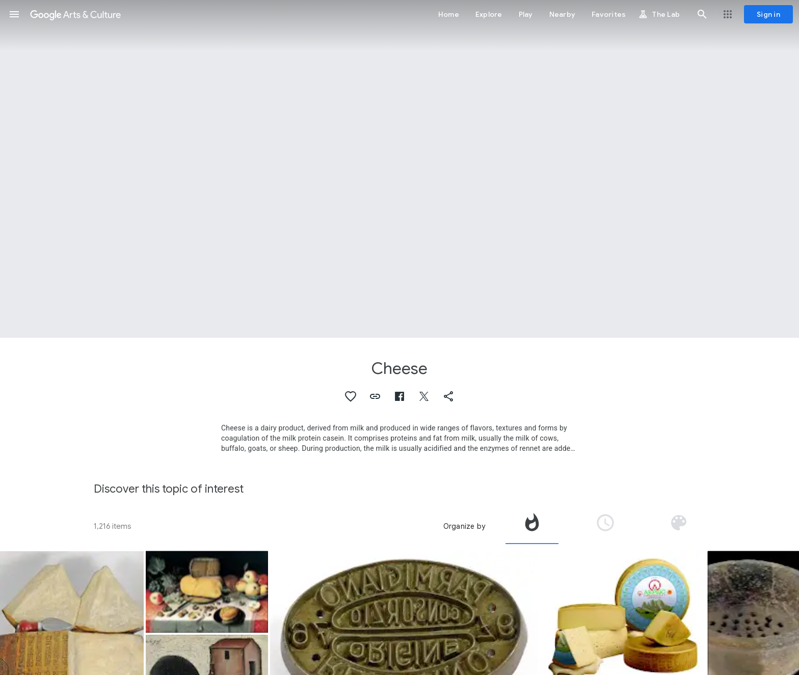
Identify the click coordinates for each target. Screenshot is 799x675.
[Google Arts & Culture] (75, 14)
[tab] (531, 526)
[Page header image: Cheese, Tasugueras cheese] (399, 169)
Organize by (464, 526)
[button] (14, 14)
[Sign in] (768, 14)
